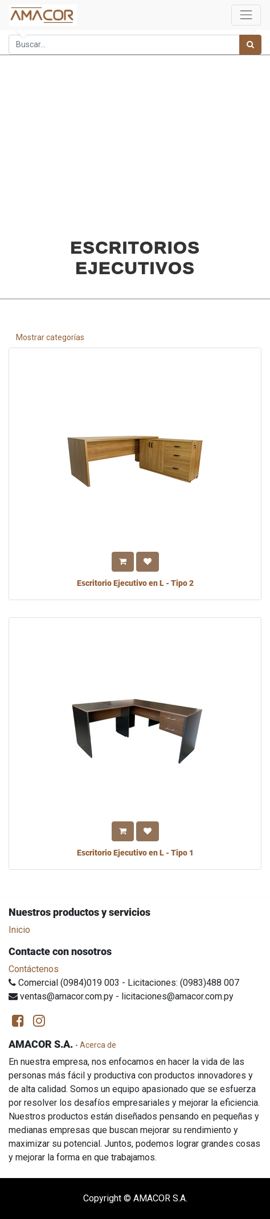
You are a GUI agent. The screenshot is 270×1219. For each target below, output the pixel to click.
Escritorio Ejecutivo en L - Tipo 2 (135, 583)
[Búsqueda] (250, 45)
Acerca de (98, 1044)
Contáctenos (34, 969)
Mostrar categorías (50, 337)
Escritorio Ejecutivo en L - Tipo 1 (135, 852)
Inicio (19, 929)
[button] (123, 562)
